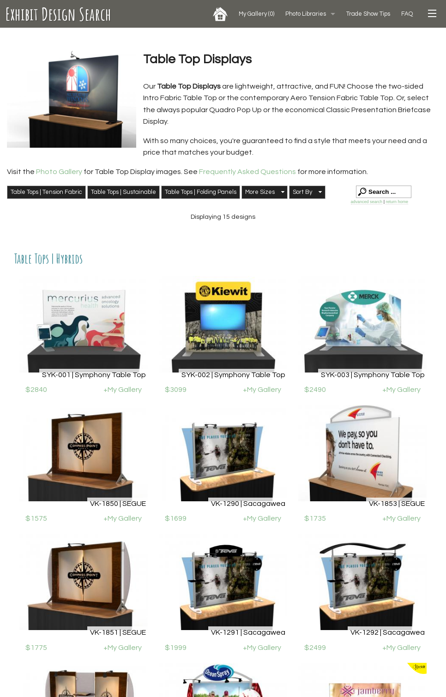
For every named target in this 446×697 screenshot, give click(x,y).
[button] (264, 192)
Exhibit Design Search (58, 14)
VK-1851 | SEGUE (118, 632)
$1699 (176, 518)
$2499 (315, 647)
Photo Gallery (59, 171)
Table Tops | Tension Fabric (46, 192)
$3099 (176, 389)
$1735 (315, 518)
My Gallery (256, 14)
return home (397, 201)
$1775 (36, 647)
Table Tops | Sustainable (123, 192)
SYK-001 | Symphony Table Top (94, 375)
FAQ (407, 14)
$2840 (36, 389)
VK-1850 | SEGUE (118, 503)
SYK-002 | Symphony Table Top (233, 375)
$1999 (176, 647)
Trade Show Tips (368, 14)
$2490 (315, 389)
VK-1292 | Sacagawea (387, 632)
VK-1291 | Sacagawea (248, 632)
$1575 (36, 518)
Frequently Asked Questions (248, 171)
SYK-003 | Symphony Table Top (373, 375)
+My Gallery (122, 389)
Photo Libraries (305, 14)
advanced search (367, 201)
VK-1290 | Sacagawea (248, 503)
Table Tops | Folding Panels (200, 192)
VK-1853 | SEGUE (397, 503)
